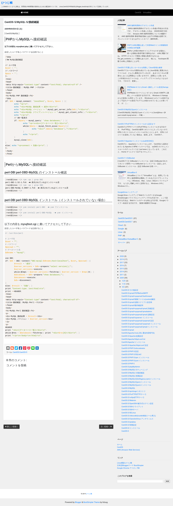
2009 (122, 278)
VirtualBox (147, 12)
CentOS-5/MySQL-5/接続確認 (132, 373)
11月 (124, 284)
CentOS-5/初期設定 (128, 425)
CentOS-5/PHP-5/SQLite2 (131, 354)
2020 (122, 256)
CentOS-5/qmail (127, 330)
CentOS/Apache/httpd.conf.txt (133, 339)
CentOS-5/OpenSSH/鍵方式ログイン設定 (137, 403)
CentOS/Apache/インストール (133, 342)
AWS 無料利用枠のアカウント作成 (140, 25)
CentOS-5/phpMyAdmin (130, 367)
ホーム (119, 445)
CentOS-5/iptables (128, 422)
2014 (122, 272)
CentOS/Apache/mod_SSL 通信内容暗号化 (138, 333)
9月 (123, 287)
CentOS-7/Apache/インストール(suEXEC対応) (135, 141)
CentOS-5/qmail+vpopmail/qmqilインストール (139, 327)
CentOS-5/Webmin (128, 400)
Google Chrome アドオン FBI (128, 468)
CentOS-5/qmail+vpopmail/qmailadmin (136, 311)
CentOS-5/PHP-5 (128, 364)
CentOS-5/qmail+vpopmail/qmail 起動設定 (138, 315)
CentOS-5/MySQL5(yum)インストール (132, 109)
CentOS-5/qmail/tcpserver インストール (137, 318)
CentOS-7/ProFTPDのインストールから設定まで (136, 124)
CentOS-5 (125, 431)
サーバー (121, 242)
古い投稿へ (106, 427)
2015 (122, 269)
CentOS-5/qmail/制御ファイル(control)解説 (138, 299)
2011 (122, 275)
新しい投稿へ (11, 427)
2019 (122, 259)
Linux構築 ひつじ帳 (124, 463)
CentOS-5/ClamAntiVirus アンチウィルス (137, 419)
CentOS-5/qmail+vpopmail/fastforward (136, 296)
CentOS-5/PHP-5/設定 (130, 351)
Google (121, 229)
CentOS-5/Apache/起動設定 (132, 336)
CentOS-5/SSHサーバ (129, 410)
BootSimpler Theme (91, 502)
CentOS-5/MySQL (128, 388)
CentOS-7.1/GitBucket (126, 158)
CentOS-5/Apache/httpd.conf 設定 (134, 345)
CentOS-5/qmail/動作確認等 (132, 305)
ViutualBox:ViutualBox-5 (128, 239)
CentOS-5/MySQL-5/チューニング (134, 370)
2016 (122, 265)
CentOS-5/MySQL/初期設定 (132, 376)
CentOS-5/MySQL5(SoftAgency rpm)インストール (140, 379)
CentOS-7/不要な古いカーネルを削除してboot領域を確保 (140, 68)
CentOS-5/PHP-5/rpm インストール (135, 357)
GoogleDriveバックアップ (128, 192)
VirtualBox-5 (132, 172)
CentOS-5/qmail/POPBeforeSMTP (134, 293)
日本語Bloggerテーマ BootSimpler (130, 465)
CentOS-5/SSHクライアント (132, 407)
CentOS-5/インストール (130, 428)
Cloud (120, 225)
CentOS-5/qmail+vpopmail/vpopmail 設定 (137, 321)
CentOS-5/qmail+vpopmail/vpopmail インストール (141, 324)
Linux (120, 232)
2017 (122, 262)
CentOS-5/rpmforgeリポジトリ (133, 391)
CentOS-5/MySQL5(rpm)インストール (136, 382)
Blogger (78, 502)
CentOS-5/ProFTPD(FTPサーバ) (133, 394)
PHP (120, 235)
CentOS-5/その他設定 (129, 290)
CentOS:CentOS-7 (125, 222)
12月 (124, 281)
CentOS (138, 12)
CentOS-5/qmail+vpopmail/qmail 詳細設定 (138, 308)
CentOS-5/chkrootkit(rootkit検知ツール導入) (138, 416)
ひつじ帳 (7, 2)
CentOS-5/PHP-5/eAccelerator (133, 348)
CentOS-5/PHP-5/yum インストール (135, 361)
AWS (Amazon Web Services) (128, 450)
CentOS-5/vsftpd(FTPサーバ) (132, 397)
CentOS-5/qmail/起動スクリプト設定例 (136, 302)
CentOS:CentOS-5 (20, 352)
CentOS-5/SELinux (128, 413)
